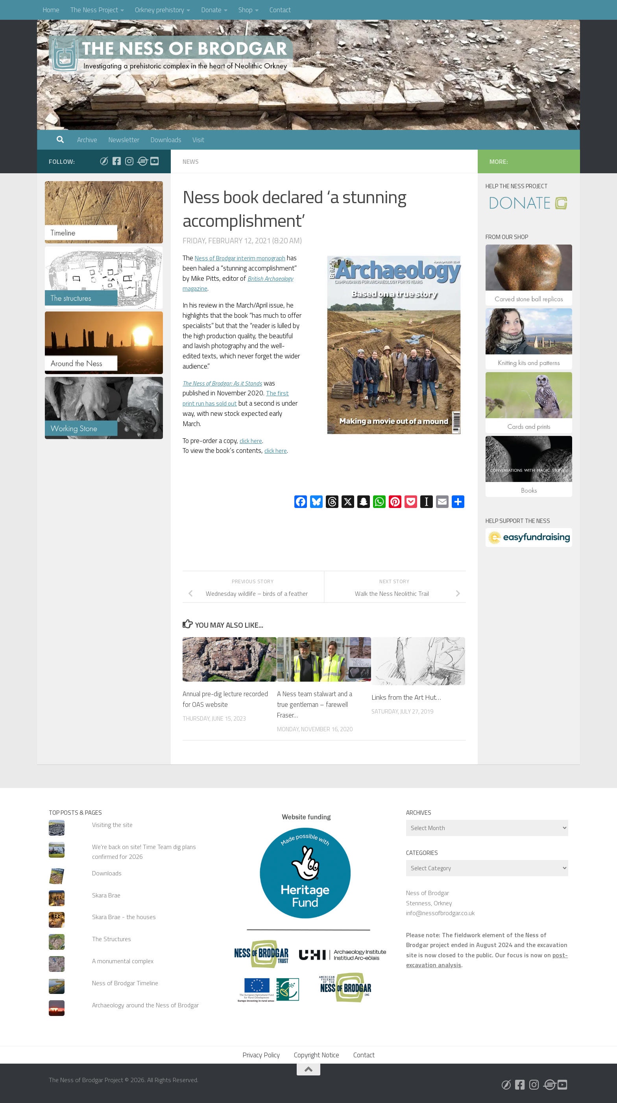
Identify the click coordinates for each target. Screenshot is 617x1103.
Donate (211, 10)
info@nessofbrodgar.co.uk (440, 913)
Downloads (165, 140)
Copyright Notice (316, 1055)
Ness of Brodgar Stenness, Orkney (429, 897)
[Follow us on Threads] (141, 161)
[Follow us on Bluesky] (104, 161)
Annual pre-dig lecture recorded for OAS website (220, 699)
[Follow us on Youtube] (154, 161)
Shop (245, 10)
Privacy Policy (261, 1055)
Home (50, 10)
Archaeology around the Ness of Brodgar (145, 1005)
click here (253, 441)
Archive (87, 140)
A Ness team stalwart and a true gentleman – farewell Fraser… (318, 704)
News (191, 161)
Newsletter (123, 140)
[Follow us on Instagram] (129, 161)
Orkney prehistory (159, 10)
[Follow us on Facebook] (116, 161)
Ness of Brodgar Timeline (125, 983)
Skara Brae (106, 895)
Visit (198, 140)
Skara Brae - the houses (124, 916)
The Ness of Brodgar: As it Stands (227, 383)
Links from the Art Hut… (406, 697)
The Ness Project (94, 10)
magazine (223, 288)
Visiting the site (112, 824)
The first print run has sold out (237, 398)
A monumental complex (122, 961)
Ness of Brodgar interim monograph (246, 258)
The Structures (111, 939)
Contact (280, 10)
